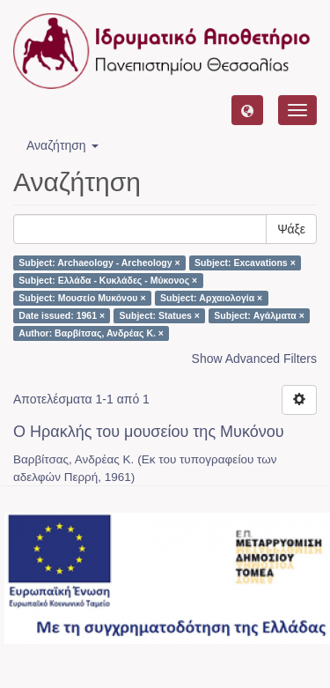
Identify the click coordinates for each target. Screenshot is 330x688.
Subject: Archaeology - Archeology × (99, 262)
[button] (247, 110)
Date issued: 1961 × (61, 315)
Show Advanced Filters (254, 358)
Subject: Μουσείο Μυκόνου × (81, 297)
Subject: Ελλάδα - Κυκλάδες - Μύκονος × (107, 280)
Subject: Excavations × (245, 262)
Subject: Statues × (160, 315)
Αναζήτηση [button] (62, 145)
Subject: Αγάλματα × (259, 315)
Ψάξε (291, 229)
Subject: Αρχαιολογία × (211, 297)
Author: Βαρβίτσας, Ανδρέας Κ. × (91, 333)
